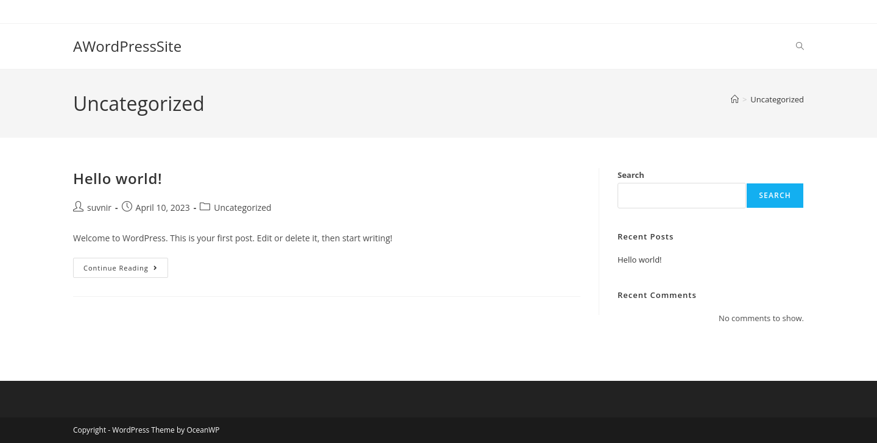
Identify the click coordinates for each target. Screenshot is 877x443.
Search (631, 174)
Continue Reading (125, 265)
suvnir (99, 207)
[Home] (735, 99)
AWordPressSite (127, 46)
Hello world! (117, 178)
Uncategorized (777, 99)
